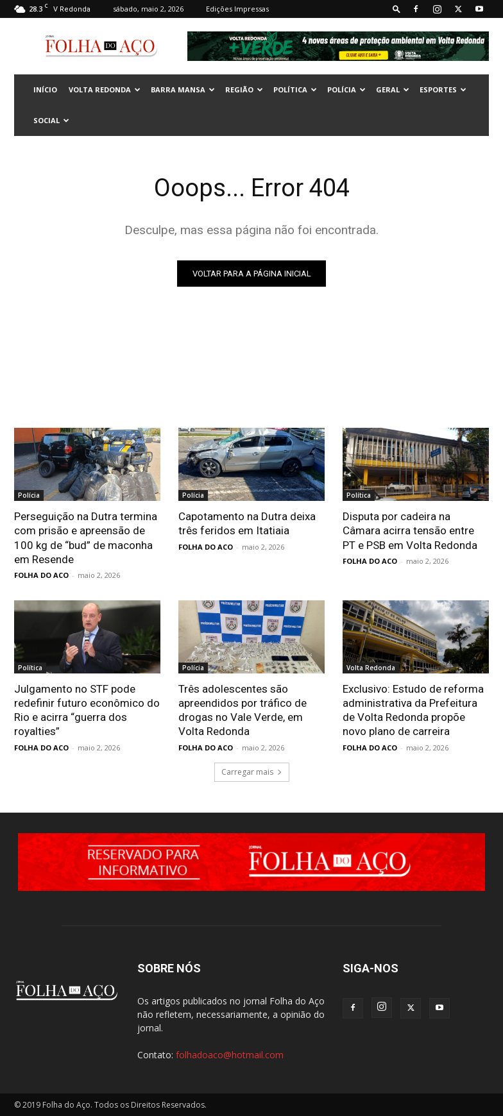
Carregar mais (251, 771)
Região (244, 89)
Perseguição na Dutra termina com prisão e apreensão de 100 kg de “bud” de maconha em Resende (85, 537)
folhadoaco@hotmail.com (230, 1054)
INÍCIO (45, 89)
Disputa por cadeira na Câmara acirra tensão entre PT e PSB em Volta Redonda (410, 530)
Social (51, 120)
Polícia (346, 89)
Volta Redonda (105, 89)
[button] (396, 8)
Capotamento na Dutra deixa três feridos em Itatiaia (247, 523)
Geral (392, 89)
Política (295, 89)
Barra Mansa (183, 89)
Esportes (443, 89)
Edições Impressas (237, 8)
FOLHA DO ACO (41, 575)
